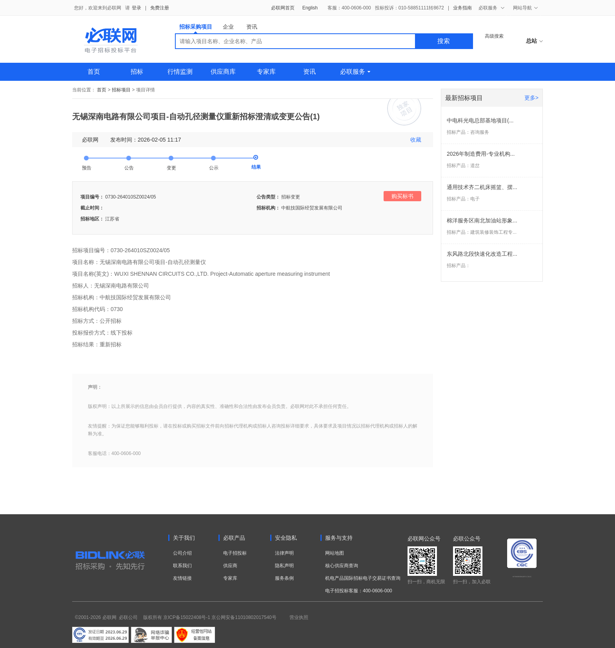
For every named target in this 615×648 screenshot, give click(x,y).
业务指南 (462, 8)
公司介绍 (182, 553)
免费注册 (159, 8)
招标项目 (121, 90)
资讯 (251, 27)
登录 (136, 8)
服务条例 (284, 578)
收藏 (415, 140)
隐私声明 (284, 565)
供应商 (230, 565)
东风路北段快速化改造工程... (482, 254)
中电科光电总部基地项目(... (480, 120)
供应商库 (223, 71)
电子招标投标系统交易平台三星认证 (522, 576)
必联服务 (355, 71)
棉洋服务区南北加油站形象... (482, 220)
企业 (228, 27)
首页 (93, 71)
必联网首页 (283, 8)
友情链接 (182, 578)
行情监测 (180, 71)
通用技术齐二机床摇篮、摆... (482, 187)
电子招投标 (235, 553)
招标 (137, 71)
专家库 (266, 71)
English (310, 8)
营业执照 (298, 617)
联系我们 (182, 565)
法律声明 (284, 553)
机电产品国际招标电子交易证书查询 (362, 578)
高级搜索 (494, 36)
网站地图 (334, 553)
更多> (531, 98)
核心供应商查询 (341, 565)
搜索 (443, 41)
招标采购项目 (195, 28)
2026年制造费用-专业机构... (481, 154)
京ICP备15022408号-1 (186, 617)
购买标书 (402, 196)
